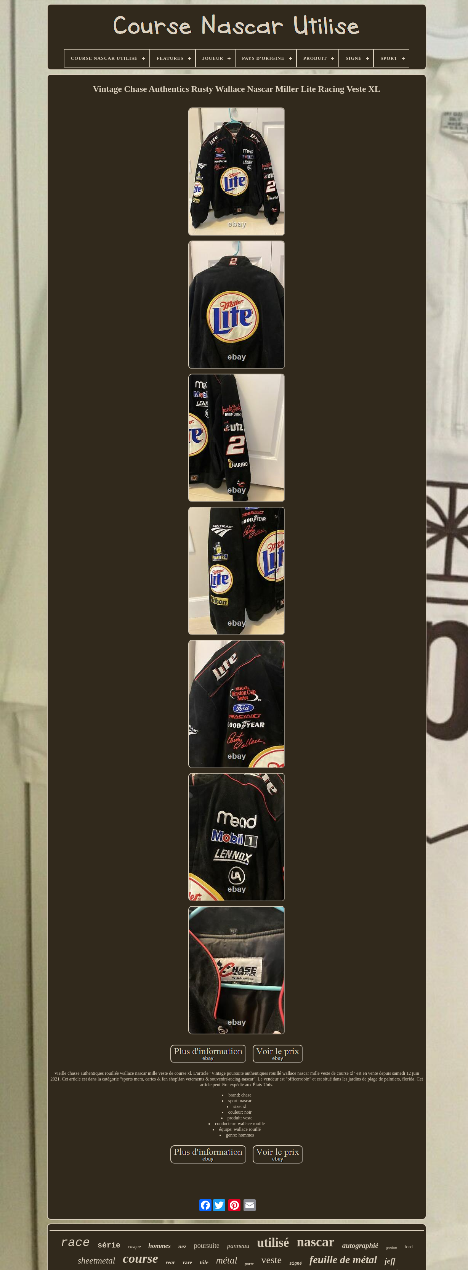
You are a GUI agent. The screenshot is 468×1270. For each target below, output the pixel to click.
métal (226, 1260)
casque (134, 1246)
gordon (391, 1248)
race (75, 1243)
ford (408, 1246)
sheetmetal (96, 1260)
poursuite (207, 1245)
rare (187, 1262)
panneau (238, 1245)
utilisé (273, 1242)
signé (295, 1263)
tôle (204, 1262)
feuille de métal (343, 1259)
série (109, 1245)
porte (249, 1263)
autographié (360, 1245)
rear (170, 1262)
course (140, 1258)
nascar (316, 1242)
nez (182, 1246)
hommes (159, 1245)
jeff (390, 1260)
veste (271, 1259)
